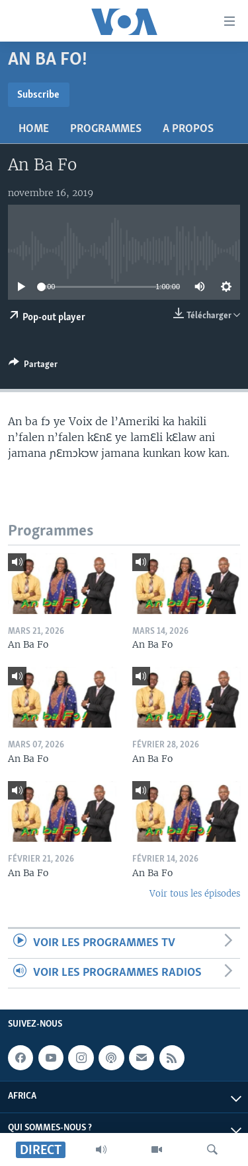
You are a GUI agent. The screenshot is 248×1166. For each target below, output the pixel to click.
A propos (188, 129)
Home (34, 129)
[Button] (33, 366)
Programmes (106, 129)
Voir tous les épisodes (194, 893)
